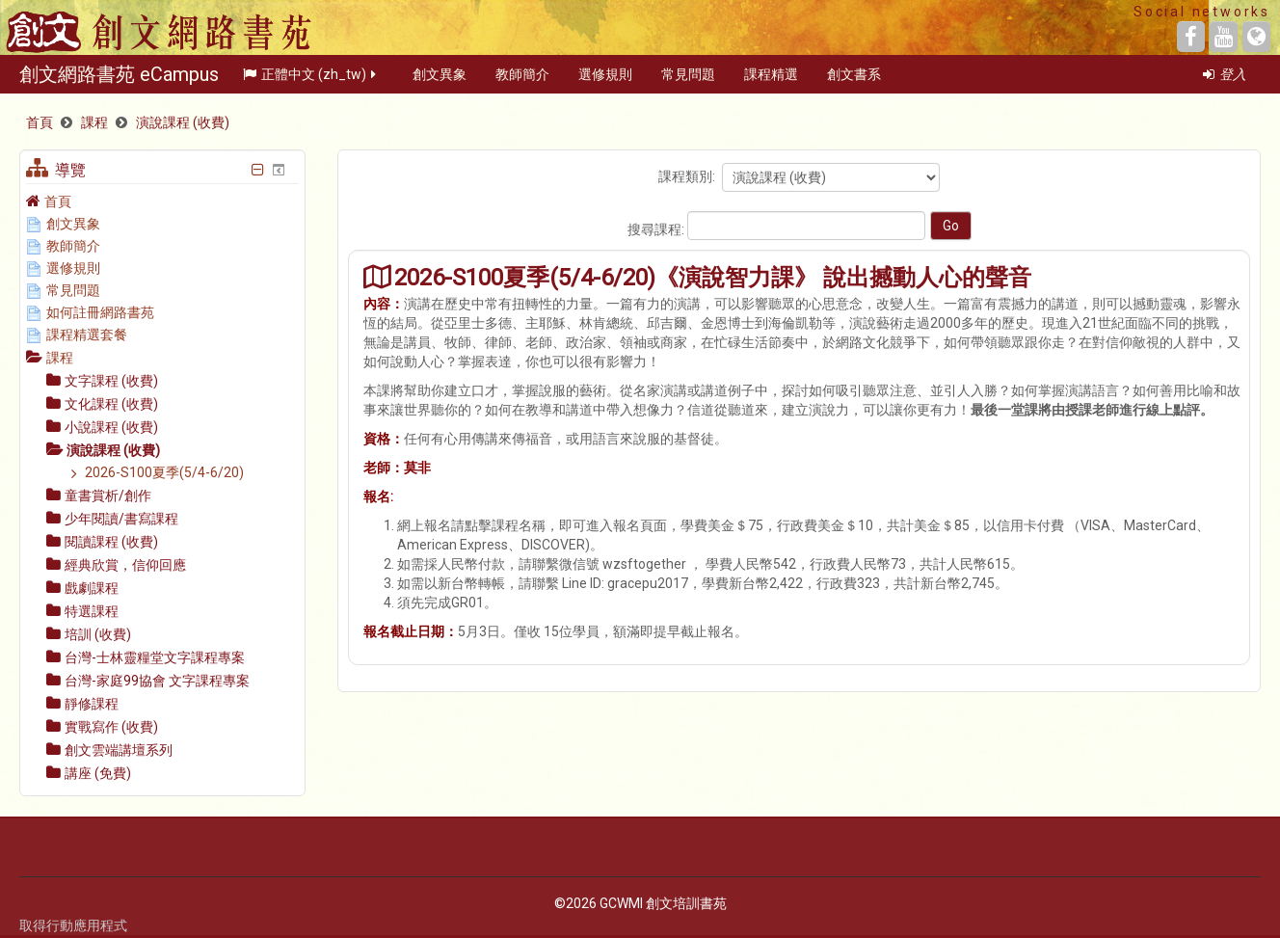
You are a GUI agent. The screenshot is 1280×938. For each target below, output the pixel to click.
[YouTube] (1224, 36)
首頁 (57, 201)
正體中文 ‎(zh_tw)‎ (311, 81)
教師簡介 (522, 81)
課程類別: (686, 176)
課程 (59, 357)
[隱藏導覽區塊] (257, 169)
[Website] (1256, 36)
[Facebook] (1191, 36)
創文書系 (854, 81)
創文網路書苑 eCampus (119, 81)
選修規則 (605, 81)
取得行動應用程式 (73, 925)
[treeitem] (162, 201)
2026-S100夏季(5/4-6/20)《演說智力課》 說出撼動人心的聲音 (712, 277)
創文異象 (440, 81)
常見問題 (688, 81)
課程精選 (771, 81)
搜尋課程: (657, 229)
